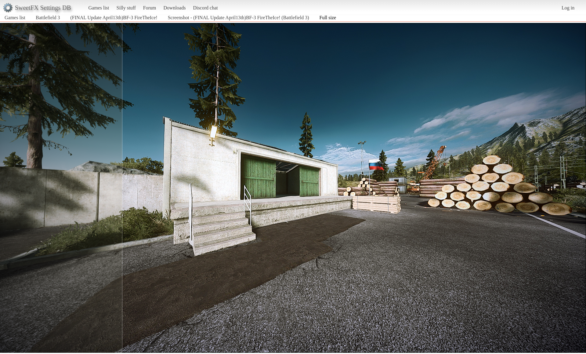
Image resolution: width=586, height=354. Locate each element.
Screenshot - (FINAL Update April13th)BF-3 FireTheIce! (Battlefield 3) (238, 17)
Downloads (174, 7)
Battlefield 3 (48, 17)
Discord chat (205, 7)
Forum (149, 7)
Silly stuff (126, 7)
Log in (568, 7)
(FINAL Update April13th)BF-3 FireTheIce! (114, 17)
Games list (99, 7)
